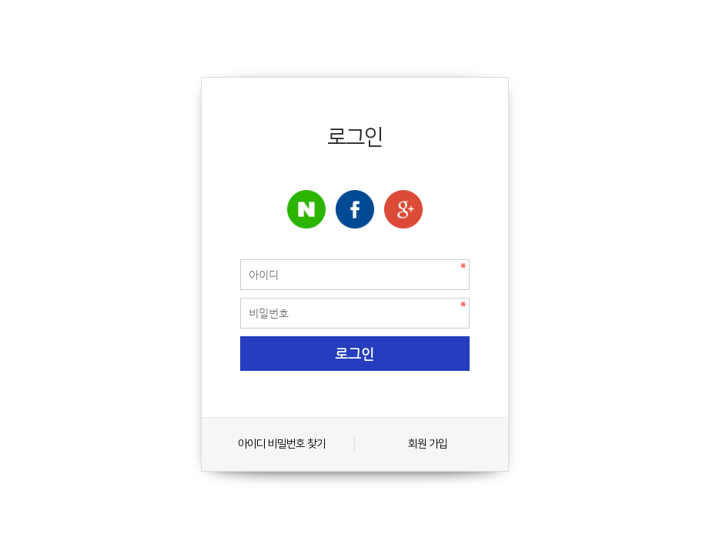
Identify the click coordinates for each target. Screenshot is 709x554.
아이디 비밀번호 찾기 (282, 444)
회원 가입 (427, 444)
